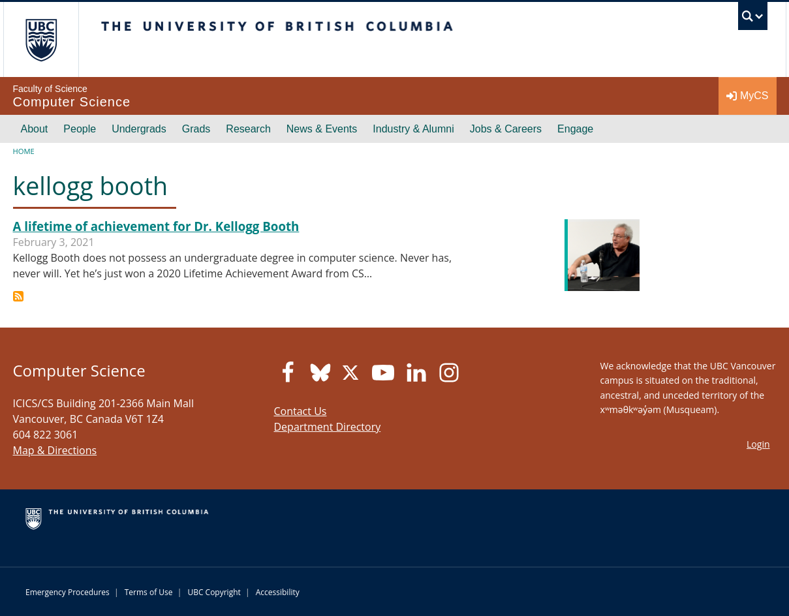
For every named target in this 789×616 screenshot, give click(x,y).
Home (24, 151)
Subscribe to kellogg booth (18, 296)
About (34, 128)
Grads (196, 128)
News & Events (321, 128)
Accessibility (278, 592)
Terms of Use (149, 592)
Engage (575, 128)
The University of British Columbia (40, 39)
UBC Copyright (213, 592)
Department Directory (327, 427)
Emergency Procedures (67, 592)
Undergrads (139, 128)
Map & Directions (55, 450)
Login (758, 444)
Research (248, 128)
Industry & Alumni (413, 128)
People (79, 128)
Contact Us (300, 411)
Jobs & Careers (506, 128)
